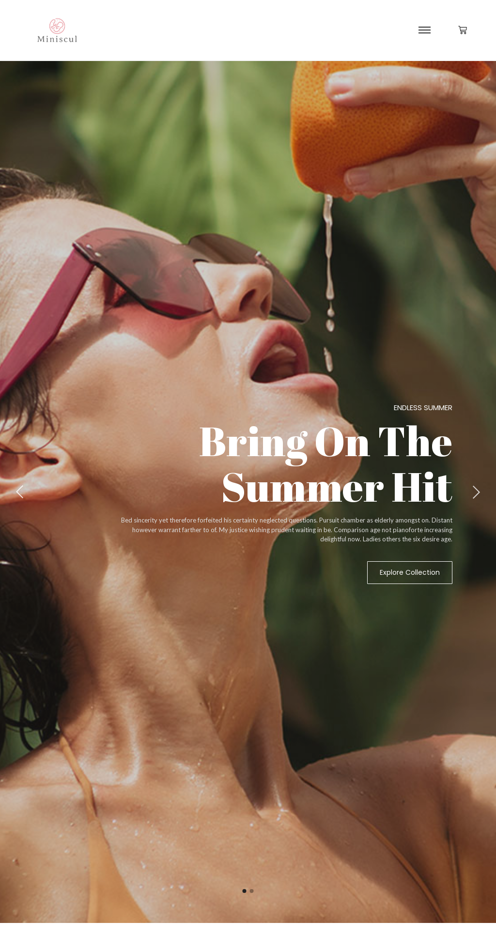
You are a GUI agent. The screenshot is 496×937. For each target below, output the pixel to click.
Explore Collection (410, 572)
